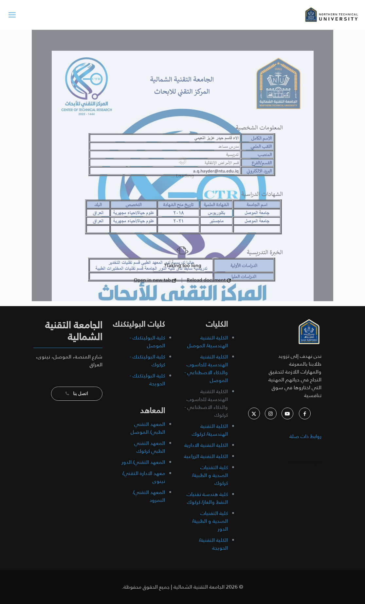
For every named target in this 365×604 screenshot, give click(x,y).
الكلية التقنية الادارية (206, 445)
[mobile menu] (12, 14)
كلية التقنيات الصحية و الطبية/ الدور (210, 521)
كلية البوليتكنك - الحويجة (147, 380)
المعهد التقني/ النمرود (149, 496)
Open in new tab (155, 280)
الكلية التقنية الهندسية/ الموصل (207, 342)
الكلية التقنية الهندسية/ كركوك (210, 430)
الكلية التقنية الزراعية (206, 456)
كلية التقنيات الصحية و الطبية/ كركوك (210, 475)
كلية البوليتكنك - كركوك (147, 361)
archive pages (304, 462)
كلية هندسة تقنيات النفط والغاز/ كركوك (207, 498)
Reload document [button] (209, 280)
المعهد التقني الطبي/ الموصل (148, 428)
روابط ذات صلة (305, 436)
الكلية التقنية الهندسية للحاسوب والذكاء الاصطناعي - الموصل (206, 368)
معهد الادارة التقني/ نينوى (143, 477)
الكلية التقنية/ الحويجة (213, 544)
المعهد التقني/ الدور (143, 462)
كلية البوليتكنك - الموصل (147, 342)
